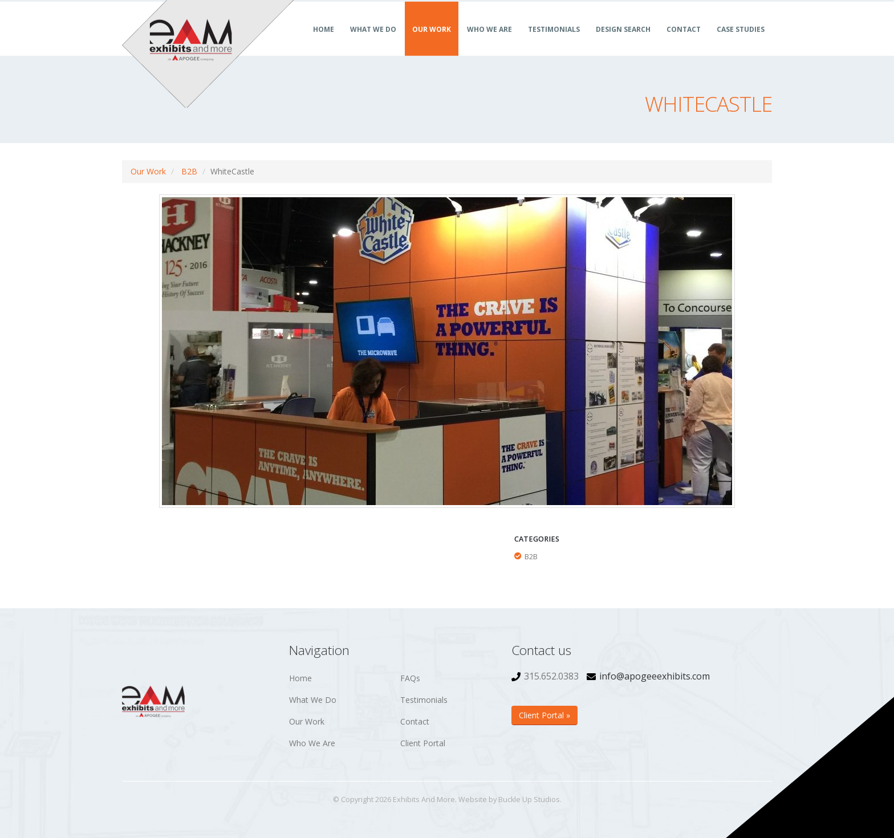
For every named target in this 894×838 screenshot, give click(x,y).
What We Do (373, 42)
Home (323, 42)
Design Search (623, 42)
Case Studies (741, 42)
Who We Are (489, 42)
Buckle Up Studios (529, 799)
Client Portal (422, 743)
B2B (189, 171)
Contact (684, 42)
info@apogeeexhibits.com (654, 676)
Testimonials (554, 42)
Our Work (431, 42)
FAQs (410, 678)
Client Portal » (544, 715)
